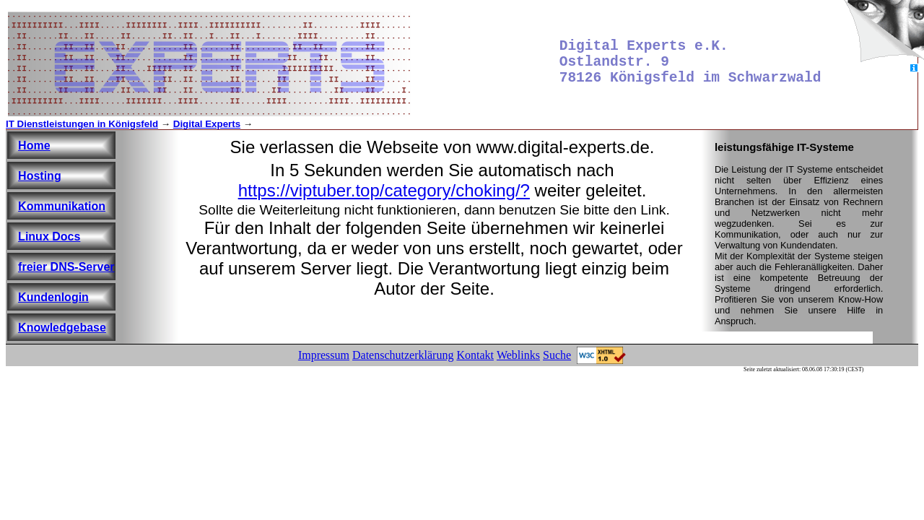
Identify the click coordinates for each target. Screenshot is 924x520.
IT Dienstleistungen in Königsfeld (82, 123)
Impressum (323, 355)
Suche (557, 355)
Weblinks (518, 355)
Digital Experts (206, 123)
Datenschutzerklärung (402, 355)
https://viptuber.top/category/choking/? (384, 190)
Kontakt (475, 355)
